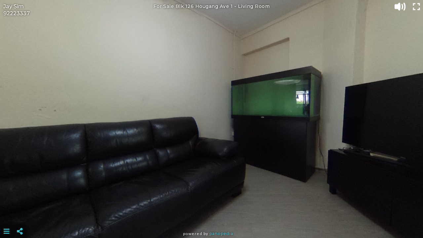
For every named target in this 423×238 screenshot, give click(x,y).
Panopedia (221, 233)
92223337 (16, 13)
